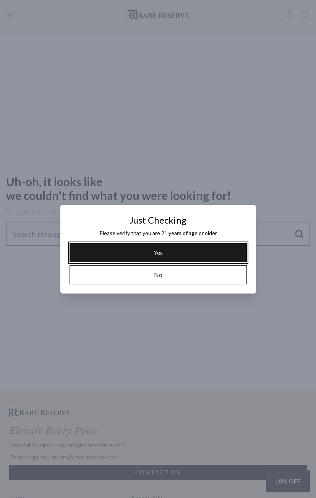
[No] (158, 274)
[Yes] (158, 252)
